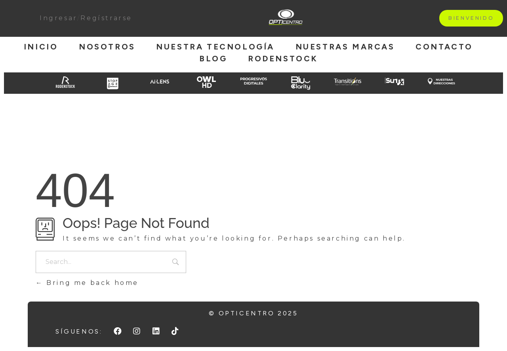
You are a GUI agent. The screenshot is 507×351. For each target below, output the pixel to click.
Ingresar (58, 18)
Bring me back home (87, 282)
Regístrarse (106, 18)
